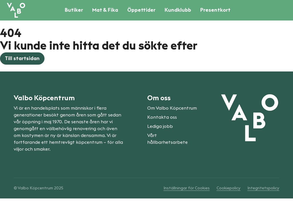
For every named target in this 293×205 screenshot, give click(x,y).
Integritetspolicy (263, 188)
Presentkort (215, 10)
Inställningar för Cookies (186, 188)
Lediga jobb (160, 126)
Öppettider (141, 10)
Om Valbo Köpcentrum (172, 108)
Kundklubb (178, 10)
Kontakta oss (162, 117)
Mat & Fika (105, 10)
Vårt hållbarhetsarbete (167, 139)
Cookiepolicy (229, 188)
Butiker (74, 10)
